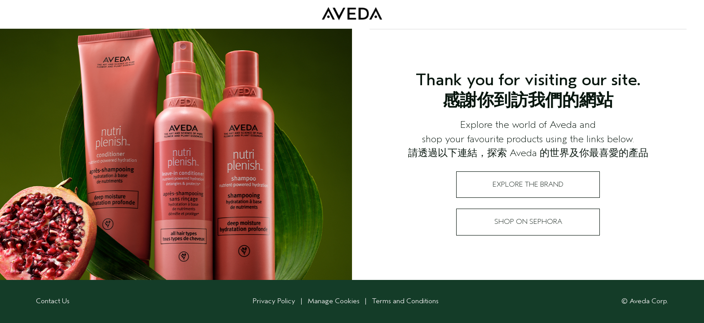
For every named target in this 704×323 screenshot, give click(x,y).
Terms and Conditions (405, 301)
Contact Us (53, 301)
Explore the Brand (528, 184)
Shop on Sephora (528, 222)
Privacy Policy (274, 301)
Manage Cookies (334, 301)
